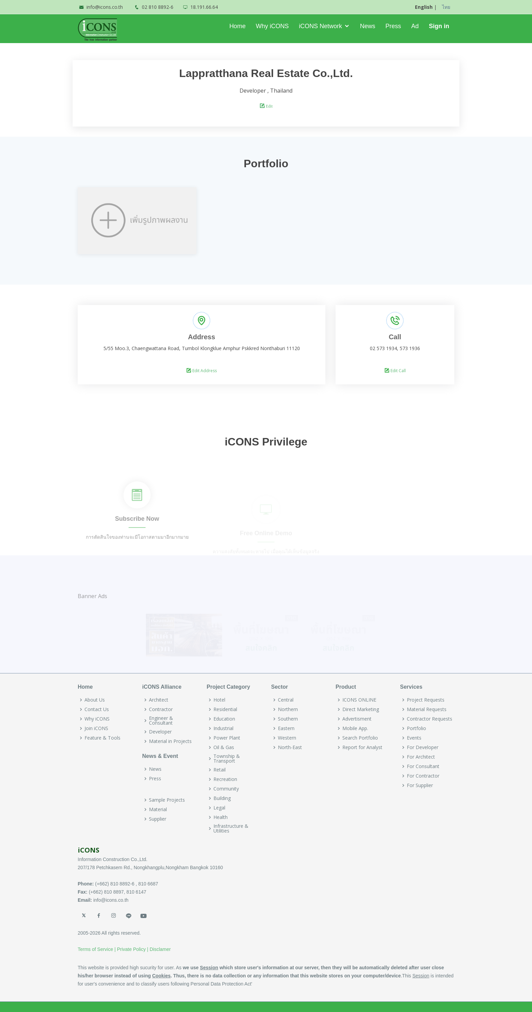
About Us (94, 700)
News (367, 26)
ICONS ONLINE (359, 700)
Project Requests (425, 700)
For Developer (422, 747)
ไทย (446, 6)
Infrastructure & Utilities (230, 828)
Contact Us (96, 709)
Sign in (439, 26)
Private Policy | (132, 949)
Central (285, 700)
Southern (288, 719)
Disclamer (160, 949)
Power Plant (226, 738)
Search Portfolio (360, 738)
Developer (160, 731)
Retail (219, 769)
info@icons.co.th (105, 7)
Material (158, 809)
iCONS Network (320, 26)
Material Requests (426, 709)
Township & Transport (226, 758)
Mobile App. (355, 728)
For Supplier (420, 785)
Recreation (225, 779)
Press (393, 26)
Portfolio (416, 728)
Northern (288, 709)
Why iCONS (272, 26)
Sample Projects (167, 800)
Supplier (157, 819)
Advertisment (357, 719)
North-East (290, 747)
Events (414, 738)
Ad (415, 26)
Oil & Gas (223, 747)
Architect (158, 700)
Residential (225, 709)
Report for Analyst (362, 747)
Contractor (161, 709)
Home (237, 26)
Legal (219, 807)
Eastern (286, 728)
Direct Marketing (360, 709)
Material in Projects (170, 741)
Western (287, 738)
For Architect (421, 757)
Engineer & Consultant (161, 720)
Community (226, 788)
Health (220, 817)
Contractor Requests (429, 719)
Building (222, 798)
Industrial (223, 728)
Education (224, 719)
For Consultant (423, 766)
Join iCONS (96, 728)
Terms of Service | (97, 949)
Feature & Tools (102, 738)
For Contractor (423, 776)
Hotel (219, 700)
